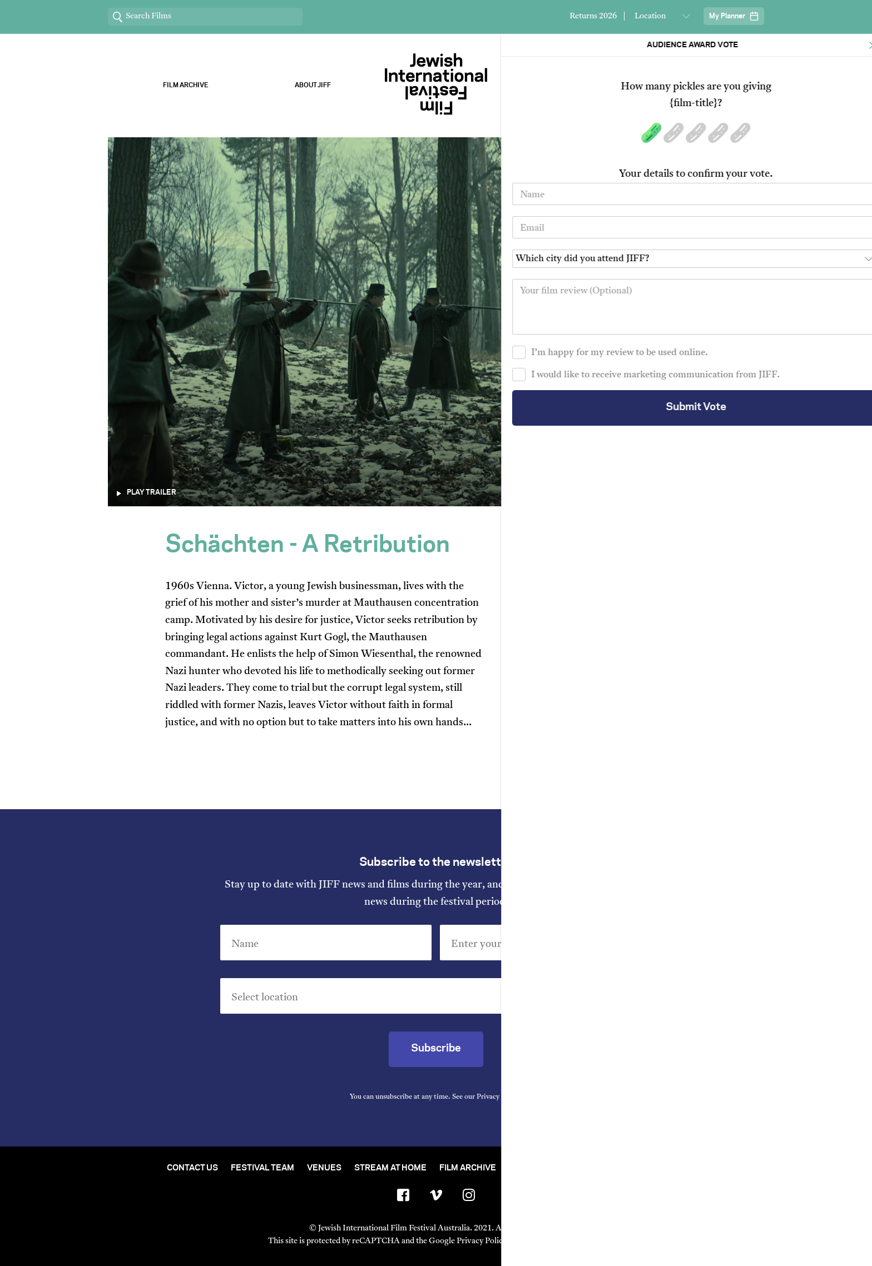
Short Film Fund (545, 1168)
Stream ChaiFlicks (686, 85)
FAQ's (693, 1168)
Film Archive (186, 85)
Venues (324, 1168)
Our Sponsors (559, 85)
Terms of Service (552, 1241)
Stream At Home (390, 1168)
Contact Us (192, 1168)
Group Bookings (632, 1168)
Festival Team (262, 1168)
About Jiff (313, 85)
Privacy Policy (498, 1097)
